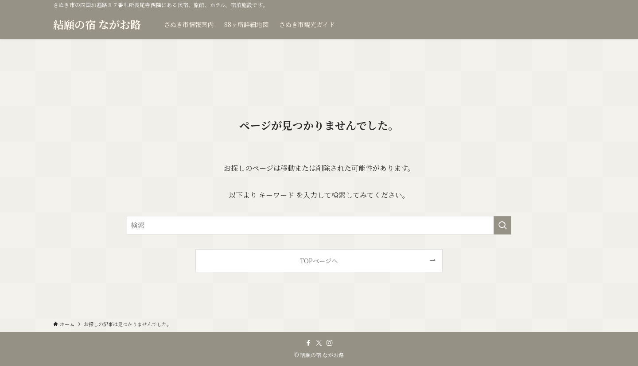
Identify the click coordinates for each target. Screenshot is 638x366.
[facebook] (308, 343)
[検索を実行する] (502, 225)
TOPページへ (319, 260)
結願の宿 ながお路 (97, 24)
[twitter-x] (319, 343)
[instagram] (330, 343)
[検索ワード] (319, 225)
